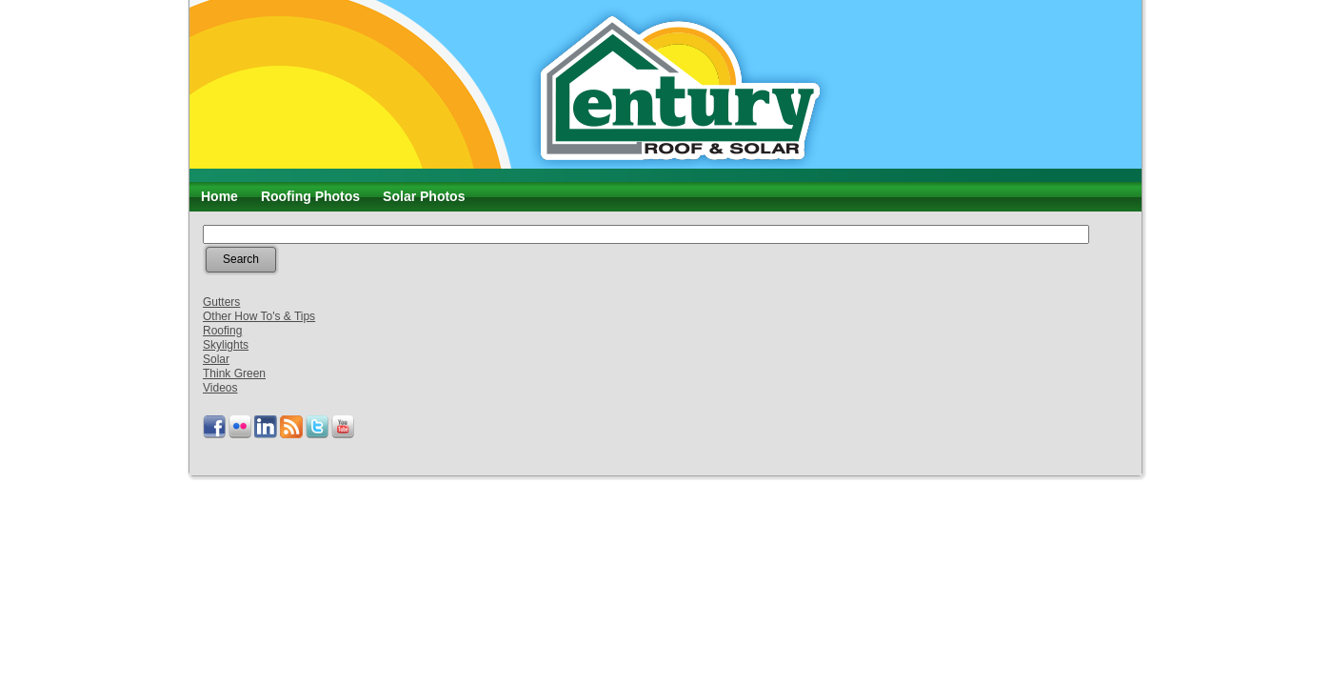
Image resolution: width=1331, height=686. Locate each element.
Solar (216, 359)
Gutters (221, 302)
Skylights (225, 345)
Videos (220, 387)
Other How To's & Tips (259, 316)
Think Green (234, 373)
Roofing (222, 330)
